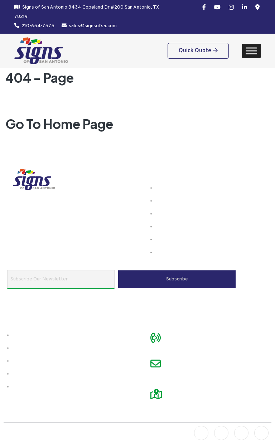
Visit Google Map (190, 385)
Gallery (167, 213)
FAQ (163, 226)
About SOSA (30, 335)
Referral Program (37, 386)
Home (165, 188)
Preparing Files (34, 361)
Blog (163, 239)
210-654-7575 (37, 26)
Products (169, 200)
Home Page (78, 124)
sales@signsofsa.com (93, 26)
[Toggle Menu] (251, 50)
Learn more (52, 232)
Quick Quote (198, 50)
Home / (31, 103)
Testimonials (30, 348)
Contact (168, 252)
